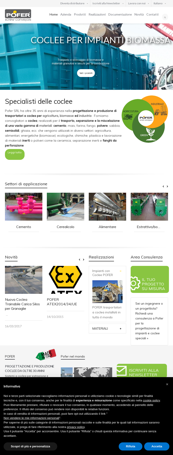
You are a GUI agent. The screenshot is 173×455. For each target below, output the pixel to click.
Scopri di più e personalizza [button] (30, 446)
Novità (139, 14)
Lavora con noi (137, 3)
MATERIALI (100, 328)
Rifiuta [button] (130, 446)
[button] (167, 384)
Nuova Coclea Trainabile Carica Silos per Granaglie (22, 304)
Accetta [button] (156, 446)
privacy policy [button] (75, 427)
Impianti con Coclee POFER (102, 273)
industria (85, 116)
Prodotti (80, 14)
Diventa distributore (72, 3)
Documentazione (120, 14)
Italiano (158, 3)
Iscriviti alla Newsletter (106, 3)
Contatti (152, 14)
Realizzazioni (97, 14)
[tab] (107, 273)
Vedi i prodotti (86, 73)
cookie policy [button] (151, 400)
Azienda (65, 14)
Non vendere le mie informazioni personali (31, 418)
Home (54, 14)
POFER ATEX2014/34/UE (62, 301)
